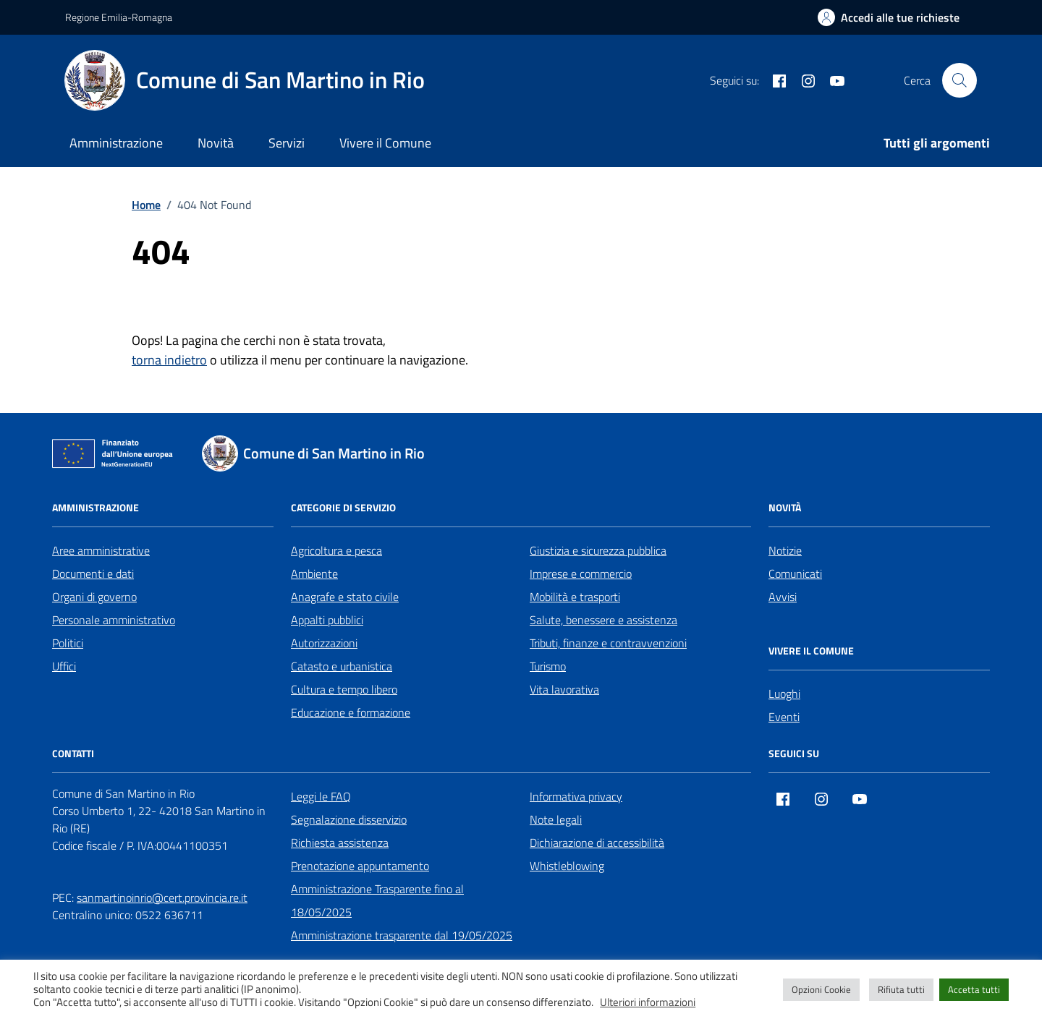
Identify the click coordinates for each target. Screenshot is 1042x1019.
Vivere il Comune (385, 143)
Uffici (64, 666)
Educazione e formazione (350, 712)
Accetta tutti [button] (974, 989)
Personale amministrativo (113, 619)
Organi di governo (94, 596)
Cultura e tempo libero (344, 689)
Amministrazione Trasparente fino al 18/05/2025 (377, 900)
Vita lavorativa (564, 689)
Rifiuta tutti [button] (901, 989)
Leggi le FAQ (321, 796)
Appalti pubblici (327, 619)
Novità (216, 143)
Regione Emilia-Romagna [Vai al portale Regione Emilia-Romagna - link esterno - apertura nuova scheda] (118, 17)
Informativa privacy (576, 796)
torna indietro (169, 360)
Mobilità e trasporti (575, 596)
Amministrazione (116, 143)
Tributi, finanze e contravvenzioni (608, 643)
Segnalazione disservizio (349, 819)
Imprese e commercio (581, 573)
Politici (67, 643)
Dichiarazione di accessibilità (597, 842)
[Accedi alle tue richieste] (888, 17)
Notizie (785, 550)
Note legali (556, 819)
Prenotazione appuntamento (360, 865)
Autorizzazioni (324, 643)
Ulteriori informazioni (647, 1002)
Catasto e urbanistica (341, 666)
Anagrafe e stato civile (345, 596)
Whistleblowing (567, 865)
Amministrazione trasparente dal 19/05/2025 (401, 935)
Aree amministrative (101, 550)
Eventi (784, 716)
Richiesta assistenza (340, 842)
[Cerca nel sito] (959, 80)
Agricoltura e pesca (336, 550)
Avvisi (782, 596)
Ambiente (314, 573)
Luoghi (784, 693)
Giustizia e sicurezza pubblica (598, 550)
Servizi (286, 143)
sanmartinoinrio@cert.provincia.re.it (162, 897)
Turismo (548, 666)
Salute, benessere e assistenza (603, 619)
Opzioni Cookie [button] (821, 989)
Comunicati (795, 573)
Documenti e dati (93, 573)
